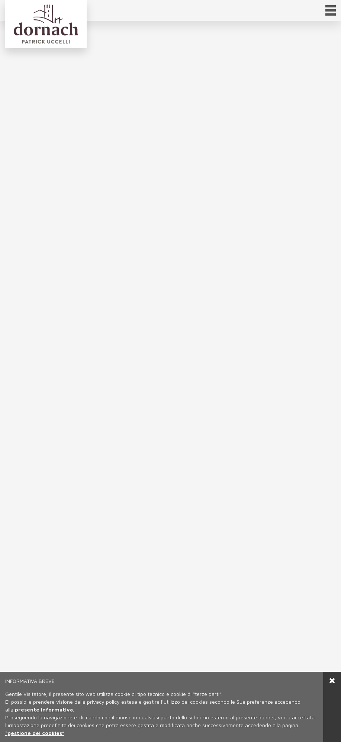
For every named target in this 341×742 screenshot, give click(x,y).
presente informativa (44, 709)
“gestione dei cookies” (34, 733)
